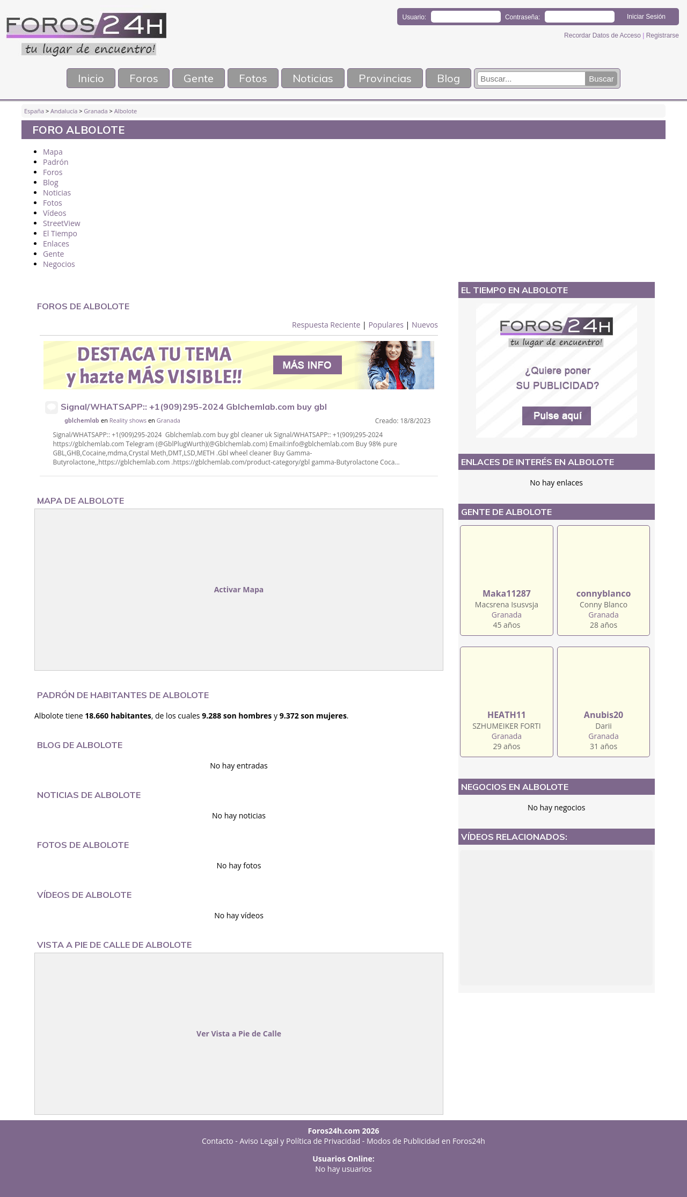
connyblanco (603, 593)
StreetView (62, 223)
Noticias (313, 78)
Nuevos (425, 325)
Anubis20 (603, 715)
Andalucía (63, 111)
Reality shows (128, 420)
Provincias (385, 78)
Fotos (253, 78)
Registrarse (662, 35)
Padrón (56, 162)
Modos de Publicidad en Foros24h (426, 1141)
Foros (143, 78)
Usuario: (415, 17)
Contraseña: (522, 17)
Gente (199, 78)
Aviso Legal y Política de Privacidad (300, 1141)
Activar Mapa (239, 589)
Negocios (59, 264)
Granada (95, 111)
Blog (448, 78)
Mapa (53, 152)
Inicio (91, 78)
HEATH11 (506, 715)
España (34, 111)
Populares (386, 325)
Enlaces (56, 243)
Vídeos (54, 213)
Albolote (125, 111)
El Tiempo (60, 233)
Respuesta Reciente (326, 325)
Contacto (217, 1141)
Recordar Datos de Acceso (603, 35)
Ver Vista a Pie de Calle (238, 1033)
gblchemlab (81, 420)
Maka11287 (507, 593)
